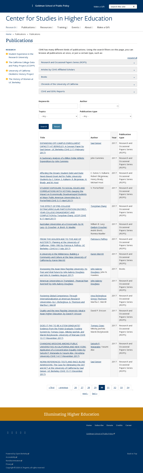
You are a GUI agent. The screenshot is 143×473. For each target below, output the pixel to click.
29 (96, 388)
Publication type (88, 111)
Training (62, 27)
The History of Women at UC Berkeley (21, 81)
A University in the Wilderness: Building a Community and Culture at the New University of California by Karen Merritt (63, 257)
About (89, 27)
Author (83, 101)
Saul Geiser (96, 143)
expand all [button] (132, 57)
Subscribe (99, 425)
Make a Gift (103, 27)
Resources (46, 27)
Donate (110, 425)
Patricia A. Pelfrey (99, 239)
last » (95, 394)
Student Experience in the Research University (21, 55)
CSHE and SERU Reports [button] (53, 91)
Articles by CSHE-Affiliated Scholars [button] (58, 69)
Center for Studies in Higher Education (59, 18)
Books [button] (44, 76)
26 (76, 388)
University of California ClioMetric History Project (21, 72)
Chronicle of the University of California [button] (59, 84)
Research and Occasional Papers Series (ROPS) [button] (64, 62)
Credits (119, 425)
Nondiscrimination (14, 460)
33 (122, 388)
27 (83, 388)
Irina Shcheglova (98, 295)
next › (86, 394)
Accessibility (11, 457)
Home (8, 34)
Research (11, 27)
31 (109, 388)
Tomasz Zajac (97, 325)
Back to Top (132, 453)
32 (116, 388)
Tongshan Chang (99, 206)
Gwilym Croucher (99, 227)
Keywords (44, 101)
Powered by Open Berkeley (17, 453)
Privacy (9, 464)
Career (129, 425)
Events (76, 27)
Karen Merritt (97, 253)
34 (129, 388)
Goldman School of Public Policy (52, 5)
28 (89, 388)
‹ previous (64, 388)
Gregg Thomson (98, 298)
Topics (42, 111)
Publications (29, 27)
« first (52, 388)
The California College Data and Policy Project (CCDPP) (22, 64)
